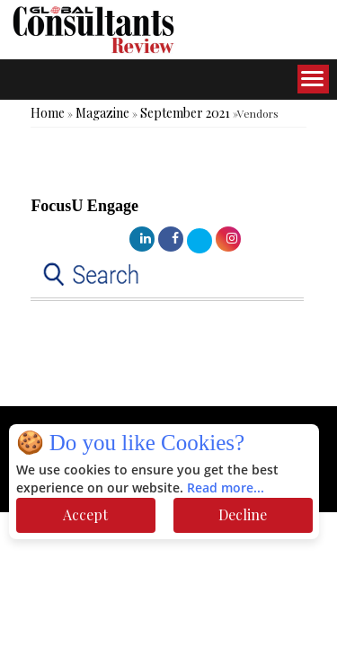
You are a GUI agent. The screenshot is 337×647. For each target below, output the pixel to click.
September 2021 (185, 112)
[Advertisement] (144, 370)
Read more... (225, 488)
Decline (242, 514)
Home (48, 112)
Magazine (102, 112)
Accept (85, 514)
